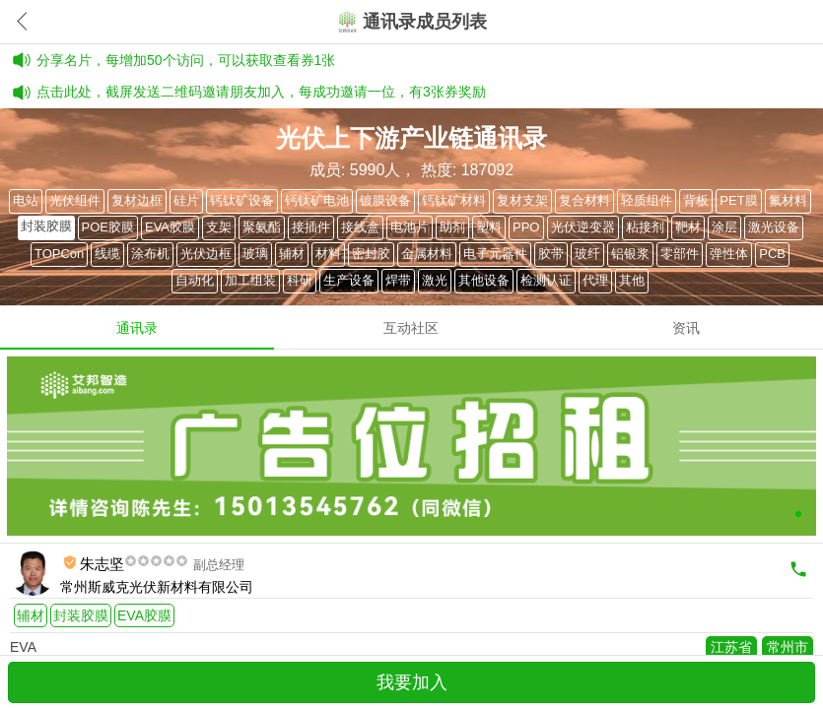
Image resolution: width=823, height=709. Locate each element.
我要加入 (412, 682)
